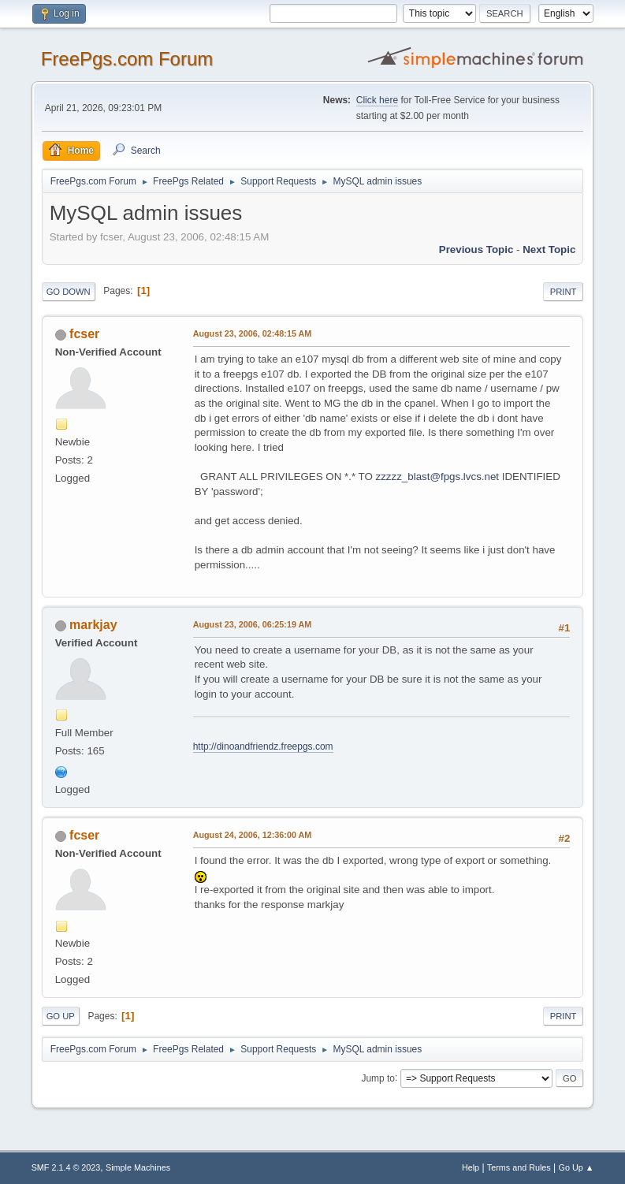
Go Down (69, 291)
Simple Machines (138, 1167)
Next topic (549, 249)
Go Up (61, 1016)
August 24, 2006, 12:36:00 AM (252, 835)
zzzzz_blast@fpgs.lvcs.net (438, 476)
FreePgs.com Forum (127, 58)
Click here (377, 100)
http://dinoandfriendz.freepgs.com (263, 746)
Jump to (378, 1077)
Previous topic (476, 249)
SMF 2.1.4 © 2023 (66, 1167)
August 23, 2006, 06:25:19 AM (252, 624)
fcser (84, 334)
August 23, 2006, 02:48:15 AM (252, 333)
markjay (93, 624)
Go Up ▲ (576, 1167)
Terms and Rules (519, 1167)
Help (470, 1167)
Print (563, 291)
